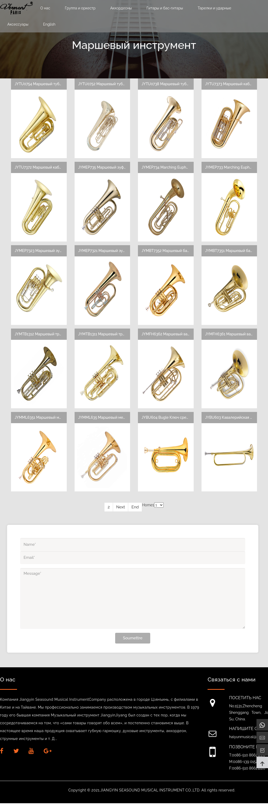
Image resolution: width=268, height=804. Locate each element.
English (49, 24)
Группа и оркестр (80, 8)
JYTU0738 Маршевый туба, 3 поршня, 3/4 (178, 84)
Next (120, 508)
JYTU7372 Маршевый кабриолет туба (48, 167)
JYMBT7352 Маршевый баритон (170, 251)
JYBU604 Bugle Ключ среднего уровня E (177, 418)
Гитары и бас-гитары (165, 8)
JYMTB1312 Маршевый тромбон (43, 334)
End (135, 508)
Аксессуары (18, 24)
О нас (45, 8)
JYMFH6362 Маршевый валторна (171, 334)
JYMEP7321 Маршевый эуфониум (107, 251)
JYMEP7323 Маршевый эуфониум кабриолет (54, 251)
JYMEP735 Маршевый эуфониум (106, 167)
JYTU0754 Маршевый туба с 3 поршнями (51, 84)
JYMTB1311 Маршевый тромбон (106, 334)
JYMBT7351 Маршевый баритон (233, 251)
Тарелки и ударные (214, 8)
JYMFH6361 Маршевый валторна (234, 334)
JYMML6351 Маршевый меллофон (45, 418)
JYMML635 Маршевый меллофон (107, 418)
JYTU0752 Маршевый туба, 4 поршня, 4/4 (114, 84)
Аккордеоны (121, 8)
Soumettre (132, 638)
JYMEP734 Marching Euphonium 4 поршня (178, 167)
